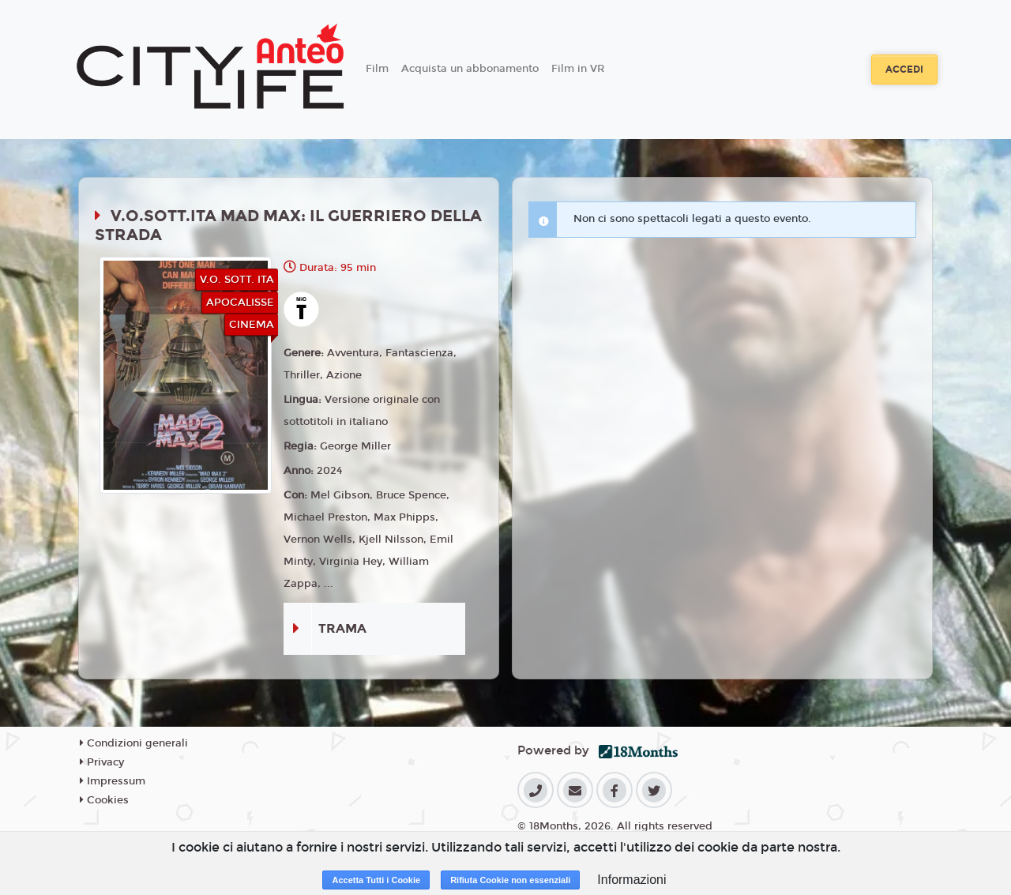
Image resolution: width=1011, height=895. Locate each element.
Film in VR (577, 68)
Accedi (904, 69)
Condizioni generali (134, 743)
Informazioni (631, 879)
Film (377, 68)
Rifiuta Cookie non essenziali (510, 880)
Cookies (104, 800)
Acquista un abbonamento (470, 68)
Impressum (112, 781)
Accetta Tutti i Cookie (376, 880)
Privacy (102, 762)
